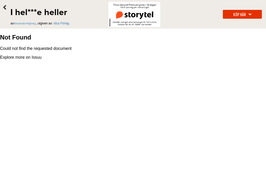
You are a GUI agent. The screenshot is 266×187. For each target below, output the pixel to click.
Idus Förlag (61, 23)
